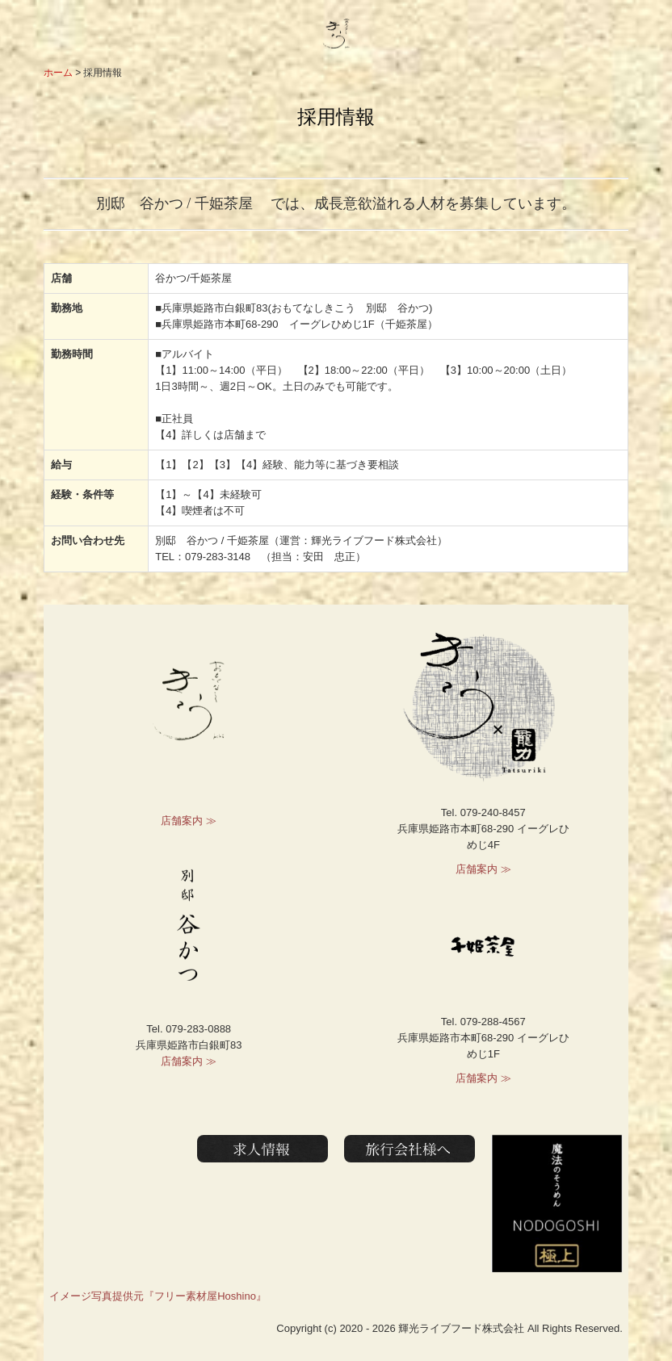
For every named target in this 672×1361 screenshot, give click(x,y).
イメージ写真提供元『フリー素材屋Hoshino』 (158, 1296)
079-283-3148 (217, 557)
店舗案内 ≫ (188, 821)
